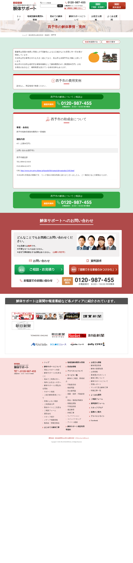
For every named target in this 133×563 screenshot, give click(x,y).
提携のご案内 (96, 402)
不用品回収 (71, 397)
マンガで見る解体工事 (99, 378)
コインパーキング (74, 409)
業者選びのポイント (98, 365)
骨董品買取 (71, 394)
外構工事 (70, 403)
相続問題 (70, 378)
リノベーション (73, 406)
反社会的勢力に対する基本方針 (64, 428)
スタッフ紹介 (49, 407)
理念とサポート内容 (51, 360)
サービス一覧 (72, 365)
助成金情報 (71, 357)
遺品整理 (70, 400)
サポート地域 (49, 382)
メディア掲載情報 (51, 410)
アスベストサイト (98, 406)
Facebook (94, 411)
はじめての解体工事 (51, 417)
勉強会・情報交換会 (51, 413)
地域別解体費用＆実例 (75, 352)
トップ (24, 35)
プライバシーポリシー (82, 428)
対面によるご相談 (51, 391)
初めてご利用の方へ (51, 369)
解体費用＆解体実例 (36, 35)
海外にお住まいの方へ (52, 372)
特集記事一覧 (96, 381)
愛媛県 (47, 35)
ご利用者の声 (49, 394)
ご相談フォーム (50, 401)
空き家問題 (71, 381)
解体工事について (98, 368)
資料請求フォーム (98, 394)
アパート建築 (72, 412)
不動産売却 (71, 375)
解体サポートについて (52, 357)
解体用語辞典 (96, 356)
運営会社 (47, 404)
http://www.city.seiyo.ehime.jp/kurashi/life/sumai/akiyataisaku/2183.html (47, 171)
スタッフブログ (97, 398)
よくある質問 (96, 385)
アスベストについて (75, 361)
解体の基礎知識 (97, 359)
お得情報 (94, 362)
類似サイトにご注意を (52, 397)
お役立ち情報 (96, 352)
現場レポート (96, 374)
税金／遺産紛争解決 (75, 390)
